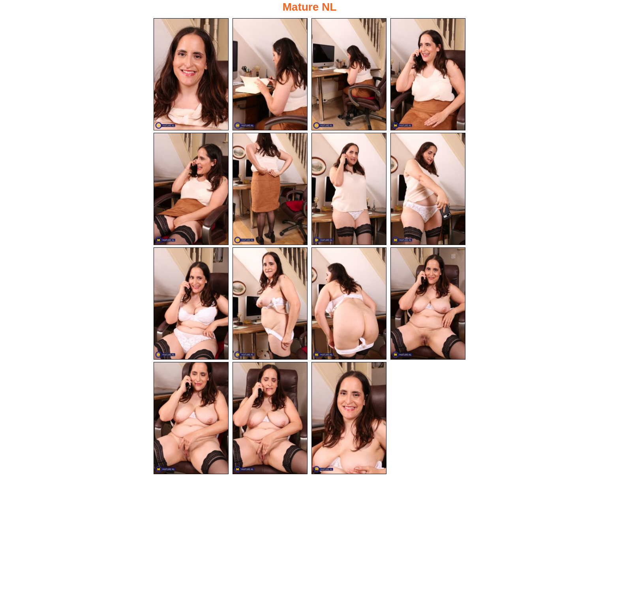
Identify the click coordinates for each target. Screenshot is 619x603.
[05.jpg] (191, 189)
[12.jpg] (427, 304)
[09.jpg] (191, 304)
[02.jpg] (270, 74)
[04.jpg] (427, 74)
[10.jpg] (270, 304)
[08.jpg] (427, 189)
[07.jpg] (348, 189)
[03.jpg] (348, 74)
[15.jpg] (348, 419)
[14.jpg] (270, 419)
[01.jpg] (191, 74)
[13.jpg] (191, 419)
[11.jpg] (348, 304)
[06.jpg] (270, 189)
